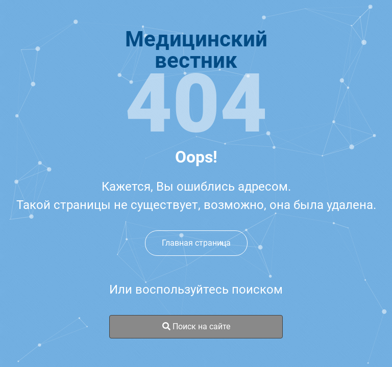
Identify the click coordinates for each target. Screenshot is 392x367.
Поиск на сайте (196, 326)
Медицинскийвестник (196, 50)
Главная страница (196, 243)
